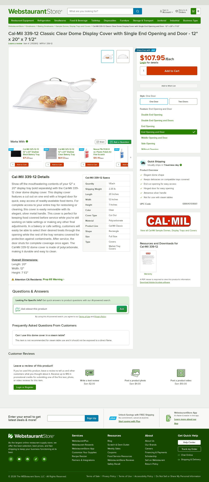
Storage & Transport (143, 20)
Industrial (174, 20)
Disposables (110, 20)
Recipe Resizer (79, 456)
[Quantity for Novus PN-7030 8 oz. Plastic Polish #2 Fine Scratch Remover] (83, 165)
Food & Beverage (79, 20)
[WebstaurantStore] (34, 436)
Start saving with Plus (129, 421)
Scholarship (151, 456)
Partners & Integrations (83, 460)
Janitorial (161, 20)
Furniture (124, 20)
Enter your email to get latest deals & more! (24, 418)
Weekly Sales (114, 448)
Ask (122, 308)
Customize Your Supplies (84, 452)
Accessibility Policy (143, 476)
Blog (110, 441)
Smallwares (60, 20)
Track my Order (189, 449)
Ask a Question (119, 142)
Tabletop (95, 20)
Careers (149, 448)
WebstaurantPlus (80, 441)
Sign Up (91, 418)
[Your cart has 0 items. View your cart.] (196, 11)
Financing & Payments (156, 452)
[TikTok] (35, 459)
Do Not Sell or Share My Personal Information (178, 476)
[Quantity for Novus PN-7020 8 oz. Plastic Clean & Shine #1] (118, 165)
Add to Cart (22, 164)
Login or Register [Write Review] (24, 387)
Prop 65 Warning (53, 279)
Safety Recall (114, 464)
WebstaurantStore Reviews (121, 460)
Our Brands (151, 445)
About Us (149, 441)
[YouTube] (19, 459)
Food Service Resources (120, 456)
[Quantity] (143, 70)
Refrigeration (44, 20)
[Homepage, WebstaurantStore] (35, 11)
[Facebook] (27, 459)
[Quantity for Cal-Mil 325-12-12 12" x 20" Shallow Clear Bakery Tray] (48, 165)
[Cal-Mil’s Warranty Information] (148, 263)
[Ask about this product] (70, 308)
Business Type (190, 20)
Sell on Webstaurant (155, 460)
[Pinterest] (44, 459)
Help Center (189, 442)
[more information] (181, 164)
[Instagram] (10, 459)
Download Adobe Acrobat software (155, 282)
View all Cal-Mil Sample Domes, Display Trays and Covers (168, 230)
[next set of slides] (130, 157)
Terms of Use (84, 316)
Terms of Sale (93, 476)
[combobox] (100, 11)
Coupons (112, 452)
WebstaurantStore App (83, 448)
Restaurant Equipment (22, 20)
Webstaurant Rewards (83, 445)
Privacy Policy (100, 316)
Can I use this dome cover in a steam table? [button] (40, 335)
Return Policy (151, 464)
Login (143, 62)
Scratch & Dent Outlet (118, 445)
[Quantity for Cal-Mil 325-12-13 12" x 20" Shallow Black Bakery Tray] (12, 165)
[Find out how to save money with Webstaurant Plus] (11, 149)
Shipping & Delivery (189, 459)
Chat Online (185, 455)
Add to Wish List (169, 86)
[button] (107, 56)
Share (100, 142)
